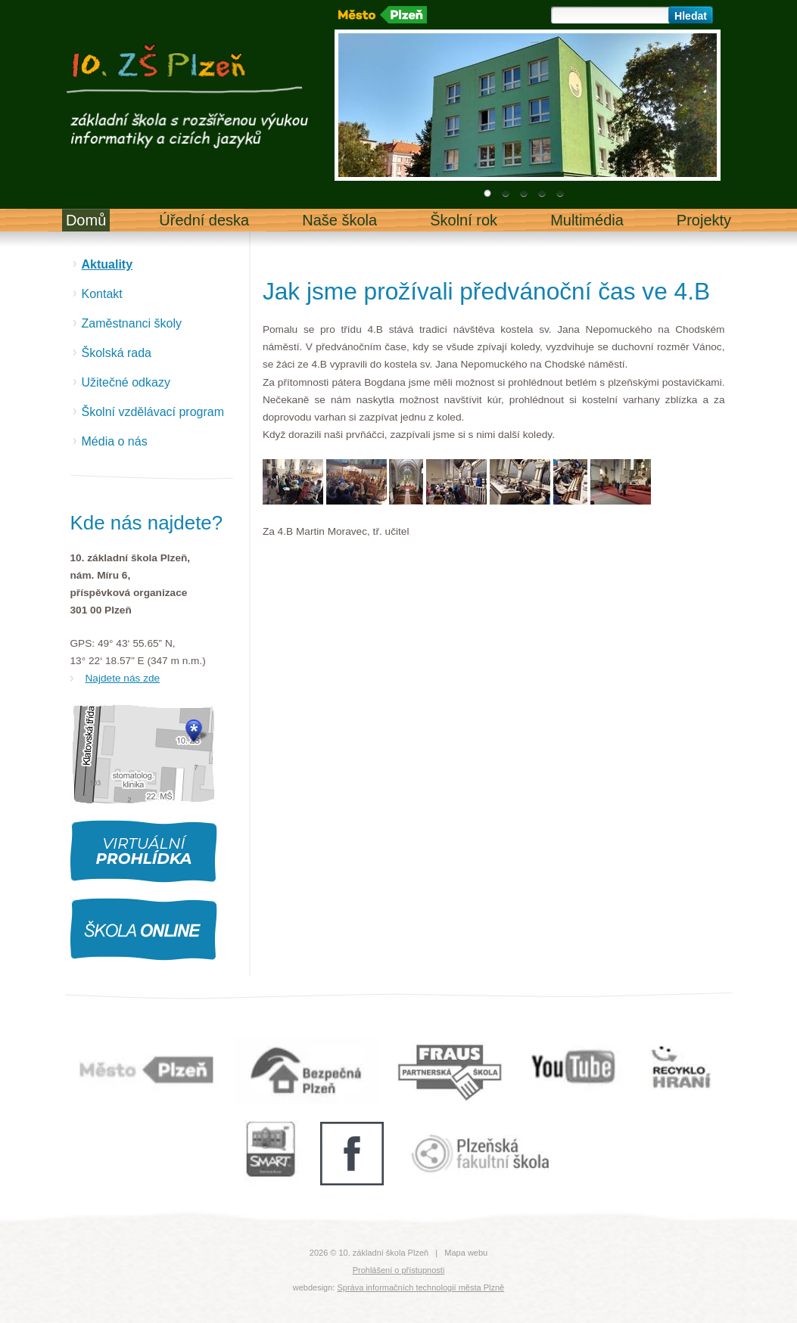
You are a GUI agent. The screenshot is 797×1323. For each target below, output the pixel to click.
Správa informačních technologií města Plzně (420, 1287)
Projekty (704, 220)
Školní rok (463, 220)
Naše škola (339, 220)
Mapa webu (465, 1252)
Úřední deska (204, 220)
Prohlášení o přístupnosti (399, 1270)
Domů (86, 220)
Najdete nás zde (123, 678)
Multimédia (587, 220)
